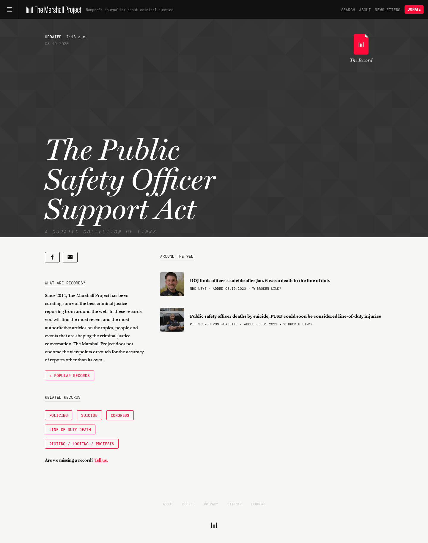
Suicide (89, 415)
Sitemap (234, 503)
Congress (120, 415)
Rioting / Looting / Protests (81, 443)
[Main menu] (9, 9)
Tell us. (101, 460)
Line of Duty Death (70, 429)
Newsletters (387, 9)
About (365, 9)
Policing (58, 415)
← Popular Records (69, 375)
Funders (258, 503)
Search (348, 9)
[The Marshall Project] (52, 9)
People (188, 503)
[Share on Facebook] (52, 257)
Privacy (211, 503)
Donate (414, 9)
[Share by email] (70, 257)
